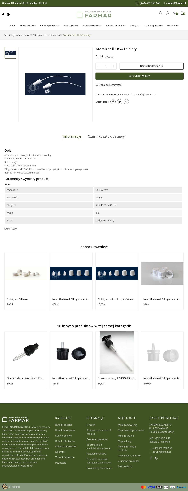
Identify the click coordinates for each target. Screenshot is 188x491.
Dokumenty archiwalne (99, 468)
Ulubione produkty (128, 461)
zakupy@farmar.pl (176, 3)
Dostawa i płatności (97, 439)
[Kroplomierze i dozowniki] (48, 35)
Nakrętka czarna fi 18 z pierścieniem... (71, 378)
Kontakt (43, 3)
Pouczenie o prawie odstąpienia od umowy (99, 460)
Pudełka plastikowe (66, 446)
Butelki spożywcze (65, 430)
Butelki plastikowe (65, 441)
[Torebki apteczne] (153, 25)
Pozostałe (60, 462)
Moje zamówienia (127, 425)
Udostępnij (113, 101)
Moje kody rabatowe (129, 455)
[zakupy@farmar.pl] (167, 452)
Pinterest (126, 101)
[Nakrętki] (135, 25)
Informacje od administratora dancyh (99, 446)
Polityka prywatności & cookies (99, 432)
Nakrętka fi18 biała (17, 299)
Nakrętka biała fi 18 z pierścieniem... (71, 299)
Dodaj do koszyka (151, 66)
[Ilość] (106, 66)
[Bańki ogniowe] (71, 25)
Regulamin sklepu (96, 453)
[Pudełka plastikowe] (116, 25)
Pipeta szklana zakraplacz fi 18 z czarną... (26, 378)
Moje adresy (124, 441)
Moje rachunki (126, 435)
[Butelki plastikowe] (91, 25)
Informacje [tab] (72, 136)
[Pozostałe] (172, 25)
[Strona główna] (12, 35)
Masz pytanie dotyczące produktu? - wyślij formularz (125, 94)
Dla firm (16, 3)
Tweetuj (119, 101)
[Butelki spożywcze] (49, 25)
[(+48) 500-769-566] (167, 448)
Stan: (7, 228)
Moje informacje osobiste (127, 448)
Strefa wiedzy (29, 3)
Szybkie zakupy (140, 76)
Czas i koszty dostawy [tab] (106, 136)
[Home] (12, 25)
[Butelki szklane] (28, 25)
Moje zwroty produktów (131, 430)
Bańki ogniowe (63, 435)
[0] (175, 13)
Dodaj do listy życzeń (108, 84)
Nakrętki (60, 451)
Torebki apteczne (65, 457)
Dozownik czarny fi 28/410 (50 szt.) (117, 378)
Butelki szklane (63, 424)
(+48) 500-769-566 (150, 3)
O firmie (6, 3)
